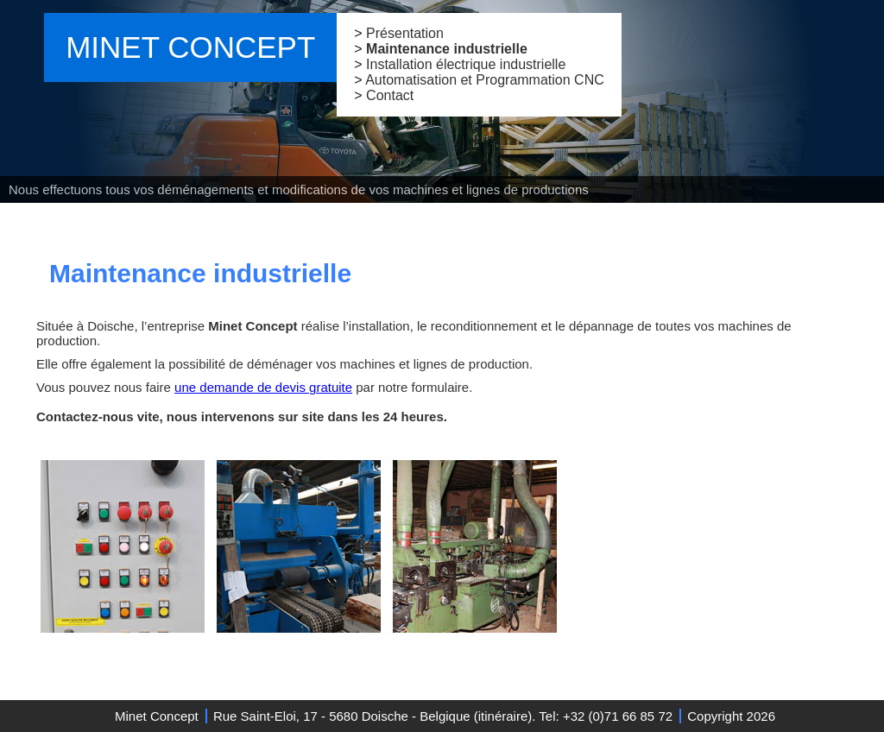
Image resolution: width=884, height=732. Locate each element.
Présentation (405, 33)
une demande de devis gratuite (263, 387)
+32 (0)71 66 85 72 (617, 716)
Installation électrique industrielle (465, 64)
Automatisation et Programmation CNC (484, 80)
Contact (390, 95)
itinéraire (503, 716)
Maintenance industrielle (446, 48)
